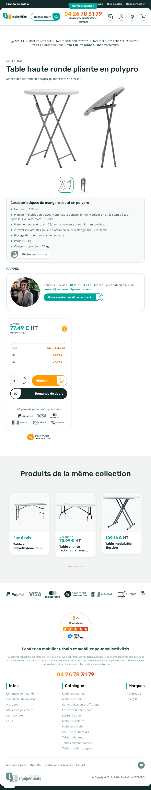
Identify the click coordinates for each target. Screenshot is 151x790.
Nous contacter (135, 4)
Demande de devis (36, 393)
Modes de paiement (19, 710)
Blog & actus (114, 4)
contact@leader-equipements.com (67, 289)
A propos (12, 704)
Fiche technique (28, 254)
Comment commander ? (22, 693)
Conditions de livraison (21, 699)
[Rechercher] (45, 17)
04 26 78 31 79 (83, 14)
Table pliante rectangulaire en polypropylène (72, 550)
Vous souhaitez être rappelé (75, 297)
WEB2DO (139, 777)
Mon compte (14, 715)
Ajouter (51, 380)
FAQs (100, 4)
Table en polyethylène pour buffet (27, 548)
